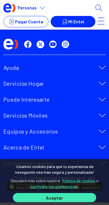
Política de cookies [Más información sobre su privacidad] (78, 180)
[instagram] (66, 44)
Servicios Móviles (25, 115)
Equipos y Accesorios (30, 131)
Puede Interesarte (26, 99)
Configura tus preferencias (54, 186)
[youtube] (54, 44)
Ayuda (11, 67)
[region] (54, 182)
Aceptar (54, 197)
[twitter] (41, 44)
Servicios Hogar (23, 83)
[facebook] (29, 44)
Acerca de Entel (23, 147)
